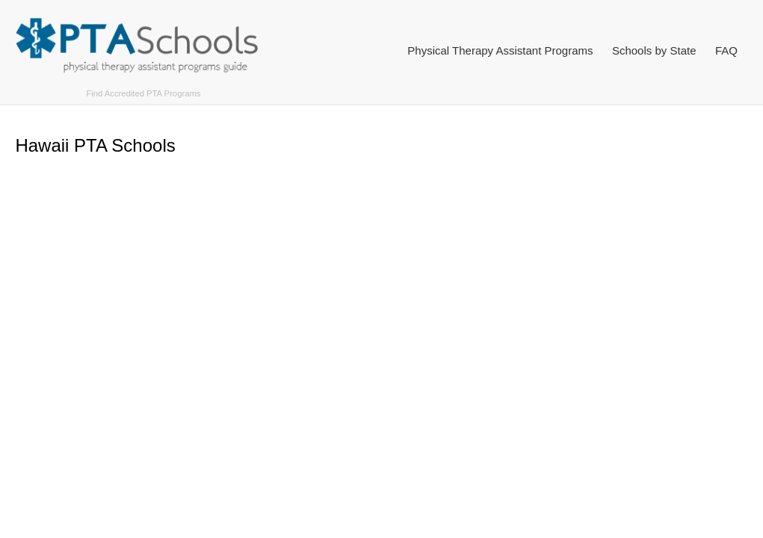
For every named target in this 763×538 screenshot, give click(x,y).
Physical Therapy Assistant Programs (500, 50)
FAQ (726, 50)
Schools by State (654, 50)
